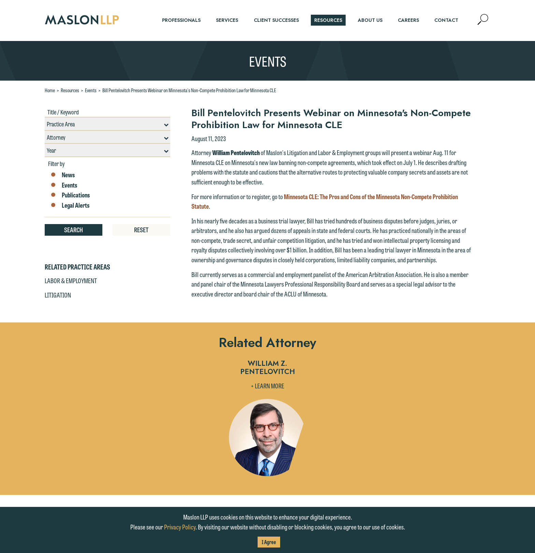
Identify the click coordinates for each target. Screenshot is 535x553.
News (62, 175)
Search (73, 229)
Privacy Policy (180, 526)
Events (91, 90)
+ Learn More (267, 385)
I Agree (269, 542)
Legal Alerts (69, 205)
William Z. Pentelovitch (267, 368)
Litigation (58, 295)
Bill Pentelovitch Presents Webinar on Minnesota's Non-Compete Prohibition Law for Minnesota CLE (189, 90)
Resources (70, 90)
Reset (141, 229)
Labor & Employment (71, 280)
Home (50, 90)
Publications (70, 195)
